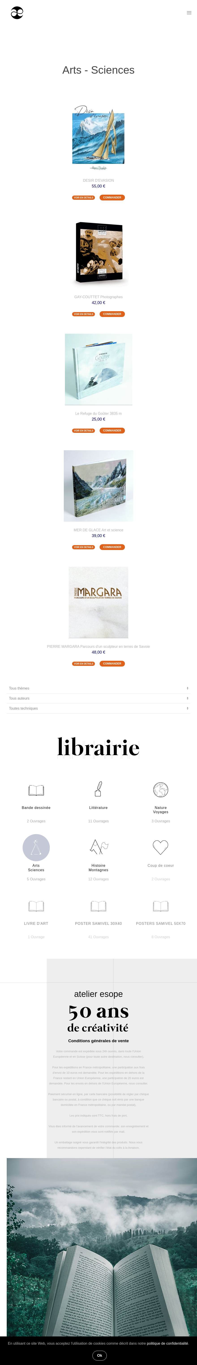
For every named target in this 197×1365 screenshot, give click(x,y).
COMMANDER (112, 197)
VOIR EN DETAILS (83, 197)
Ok (99, 1355)
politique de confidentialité (167, 1343)
